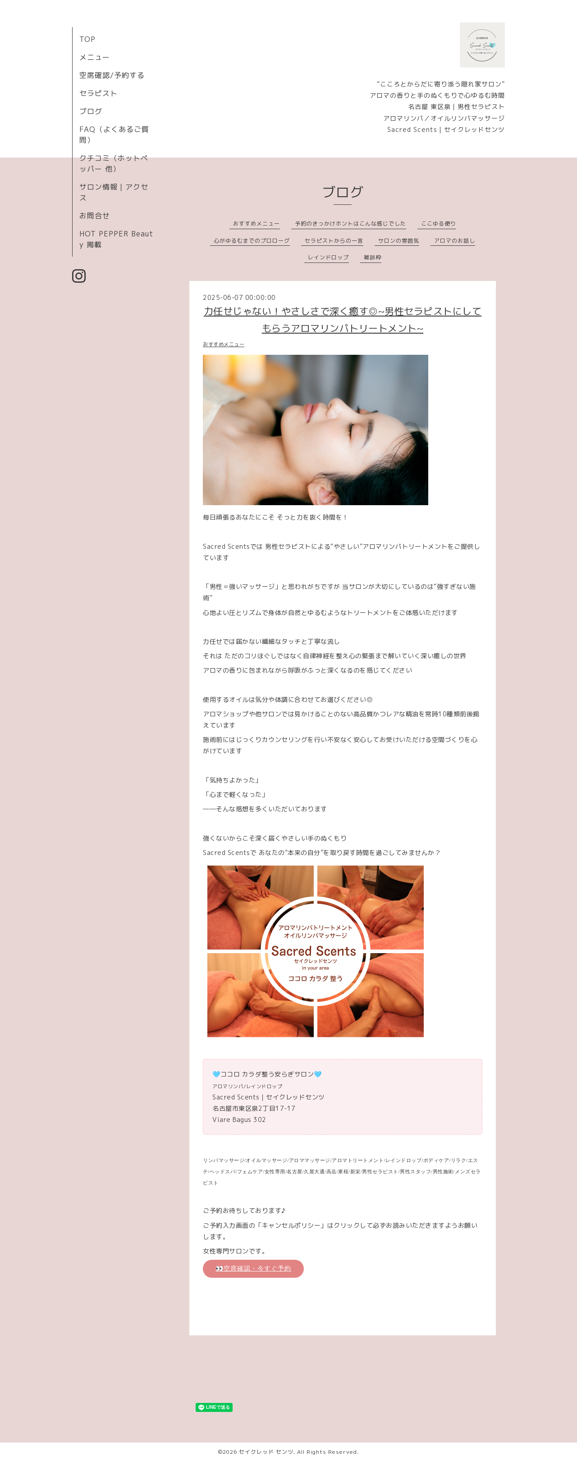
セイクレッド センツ (266, 1452)
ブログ (90, 111)
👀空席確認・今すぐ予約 (253, 1268)
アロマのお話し (454, 240)
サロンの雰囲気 (398, 240)
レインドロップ (328, 257)
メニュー (94, 57)
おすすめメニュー (256, 223)
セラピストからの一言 (334, 240)
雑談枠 (372, 257)
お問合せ (94, 216)
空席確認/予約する (112, 75)
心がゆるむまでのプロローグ (252, 240)
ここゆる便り (438, 223)
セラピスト (98, 93)
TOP (87, 39)
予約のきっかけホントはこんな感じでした (350, 223)
